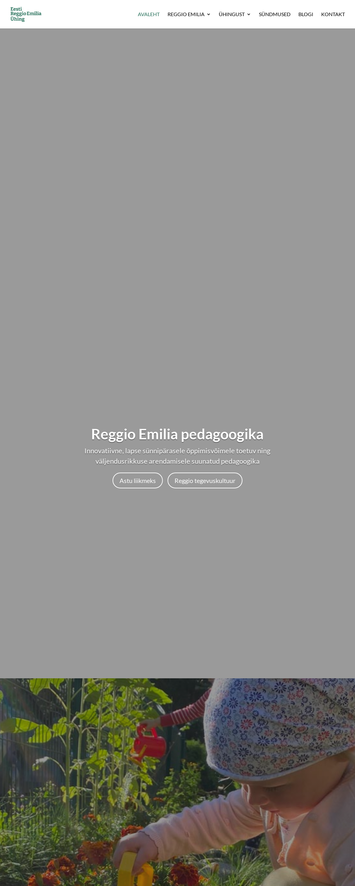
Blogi (305, 14)
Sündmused (275, 14)
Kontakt (333, 14)
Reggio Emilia (186, 14)
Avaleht (149, 14)
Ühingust (232, 14)
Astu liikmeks (137, 480)
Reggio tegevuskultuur (205, 480)
